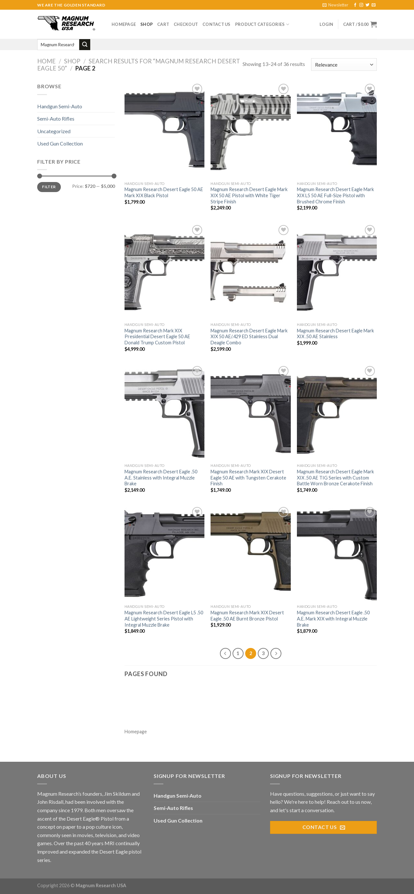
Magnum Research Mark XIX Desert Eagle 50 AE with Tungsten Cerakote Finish (248, 477)
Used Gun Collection (60, 143)
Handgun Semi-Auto (59, 106)
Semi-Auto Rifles (55, 118)
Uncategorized (54, 131)
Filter (49, 186)
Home (46, 61)
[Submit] (84, 44)
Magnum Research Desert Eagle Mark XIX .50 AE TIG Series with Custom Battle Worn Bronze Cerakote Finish (335, 477)
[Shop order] (344, 64)
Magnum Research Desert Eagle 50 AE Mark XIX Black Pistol (164, 192)
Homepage (124, 24)
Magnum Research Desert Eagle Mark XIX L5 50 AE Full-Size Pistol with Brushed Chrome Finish (335, 195)
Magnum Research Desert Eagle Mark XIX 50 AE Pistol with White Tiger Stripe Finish (249, 195)
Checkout (186, 24)
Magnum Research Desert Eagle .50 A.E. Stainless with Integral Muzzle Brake (161, 477)
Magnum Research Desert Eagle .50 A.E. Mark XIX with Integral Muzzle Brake (333, 618)
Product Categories (262, 24)
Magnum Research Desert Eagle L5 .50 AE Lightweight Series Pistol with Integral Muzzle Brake (164, 618)
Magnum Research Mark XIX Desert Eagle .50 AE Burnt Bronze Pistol (247, 615)
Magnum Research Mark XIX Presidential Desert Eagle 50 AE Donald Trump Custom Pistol (157, 336)
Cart (163, 24)
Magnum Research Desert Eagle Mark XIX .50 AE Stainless (335, 333)
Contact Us (216, 24)
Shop (146, 24)
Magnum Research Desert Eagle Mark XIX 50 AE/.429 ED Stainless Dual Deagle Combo (249, 336)
